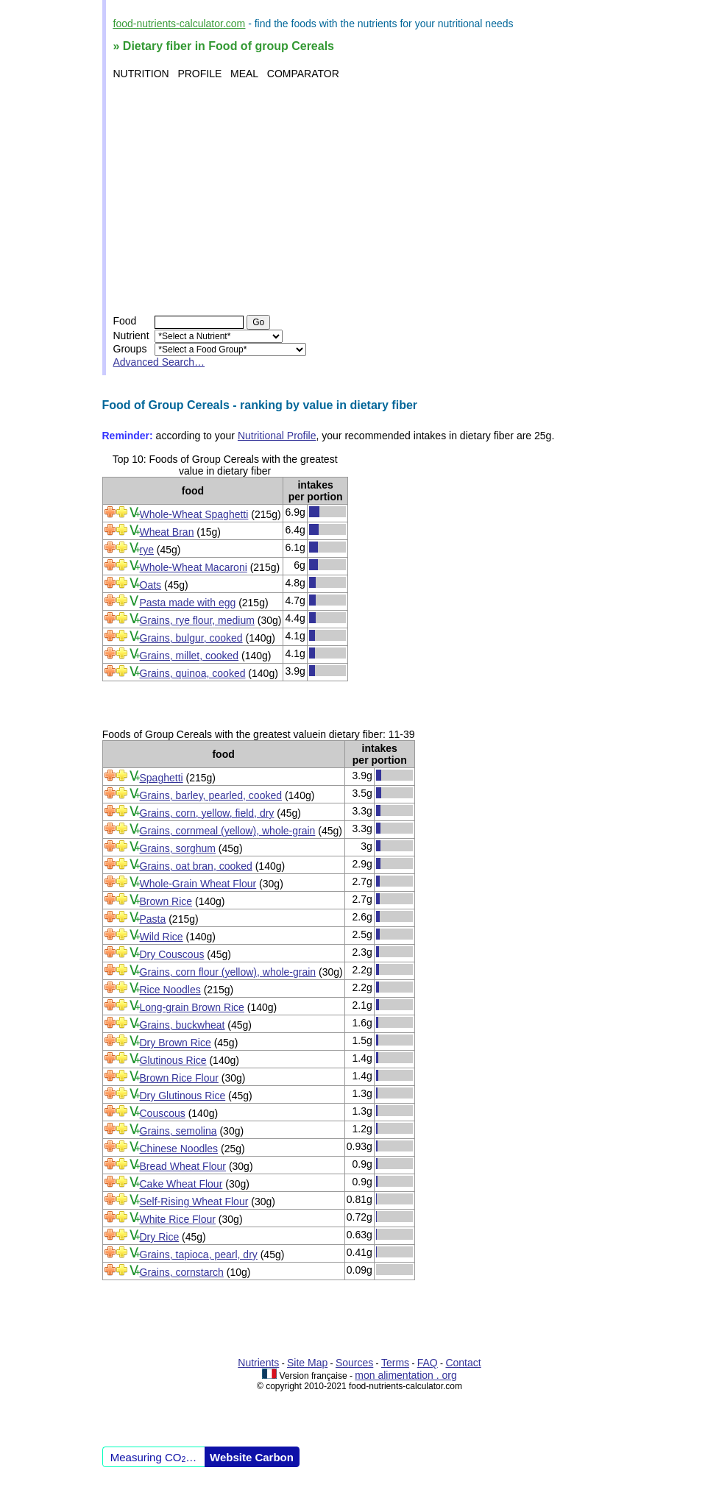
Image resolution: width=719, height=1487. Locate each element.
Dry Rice (160, 1237)
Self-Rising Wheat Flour (194, 1201)
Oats (151, 585)
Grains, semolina (178, 1131)
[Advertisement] (361, 197)
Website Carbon (252, 1457)
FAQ (427, 1363)
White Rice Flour (178, 1219)
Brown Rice (166, 901)
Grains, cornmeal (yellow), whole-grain (228, 831)
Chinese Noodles (179, 1148)
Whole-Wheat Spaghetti (194, 514)
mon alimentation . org (406, 1375)
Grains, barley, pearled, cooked (211, 795)
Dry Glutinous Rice (183, 1095)
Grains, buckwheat (182, 1025)
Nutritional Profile (277, 435)
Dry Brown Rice (175, 1042)
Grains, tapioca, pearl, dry (199, 1254)
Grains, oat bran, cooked (196, 866)
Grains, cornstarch (182, 1272)
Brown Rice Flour (179, 1078)
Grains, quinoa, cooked (193, 673)
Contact (463, 1363)
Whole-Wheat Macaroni (193, 567)
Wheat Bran (167, 532)
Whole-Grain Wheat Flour (198, 884)
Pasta (153, 919)
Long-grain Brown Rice (192, 1007)
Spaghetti (161, 778)
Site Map (307, 1363)
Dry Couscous (172, 954)
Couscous (162, 1113)
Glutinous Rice (173, 1060)
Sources (354, 1363)
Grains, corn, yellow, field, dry (207, 813)
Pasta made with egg (188, 602)
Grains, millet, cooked (189, 655)
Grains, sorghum (178, 848)
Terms (395, 1363)
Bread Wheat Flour (183, 1166)
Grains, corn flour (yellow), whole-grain (228, 972)
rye (147, 550)
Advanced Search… (159, 362)
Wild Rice (161, 937)
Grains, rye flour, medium (197, 620)
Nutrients (258, 1363)
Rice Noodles (170, 990)
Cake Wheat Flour (181, 1184)
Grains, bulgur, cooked (191, 638)
